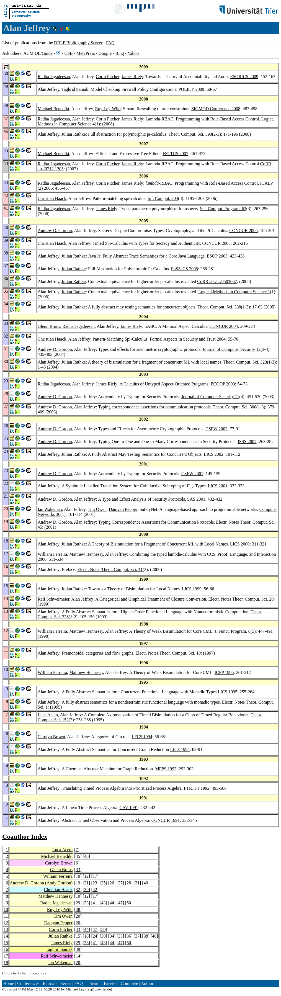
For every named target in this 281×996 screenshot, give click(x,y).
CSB (68, 53)
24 (95, 936)
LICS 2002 (213, 454)
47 (120, 902)
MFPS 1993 (165, 768)
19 (78, 883)
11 (6, 916)
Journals (49, 983)
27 (120, 883)
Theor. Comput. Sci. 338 (219, 307)
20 (78, 916)
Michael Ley (75, 989)
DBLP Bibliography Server (78, 42)
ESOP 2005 (217, 256)
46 (154, 936)
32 (78, 889)
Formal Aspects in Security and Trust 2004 (188, 339)
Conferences (28, 983)
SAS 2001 (196, 499)
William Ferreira (52, 554)
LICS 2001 (218, 485)
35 (120, 936)
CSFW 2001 (192, 473)
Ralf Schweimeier (53, 599)
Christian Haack (52, 198)
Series (65, 983)
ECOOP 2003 (223, 384)
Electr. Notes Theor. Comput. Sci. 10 (168, 653)
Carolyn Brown (51, 736)
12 (86, 876)
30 (103, 936)
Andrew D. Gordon (55, 230)
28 (129, 883)
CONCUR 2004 (224, 326)
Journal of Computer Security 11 (210, 396)
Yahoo (133, 53)
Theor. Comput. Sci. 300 (234, 407)
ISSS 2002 (247, 441)
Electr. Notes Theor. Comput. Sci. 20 (241, 599)
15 (78, 936)
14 (6, 936)
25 (103, 883)
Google (105, 53)
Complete (129, 983)
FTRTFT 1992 (197, 788)
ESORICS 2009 (244, 76)
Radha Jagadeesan (54, 76)
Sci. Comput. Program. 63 (223, 208)
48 (86, 856)
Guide (47, 53)
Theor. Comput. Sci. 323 (245, 362)
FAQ (110, 42)
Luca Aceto (48, 714)
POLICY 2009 (191, 89)
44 (112, 902)
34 (112, 936)
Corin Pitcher (107, 76)
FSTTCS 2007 (175, 153)
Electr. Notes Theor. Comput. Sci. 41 (110, 569)
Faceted (111, 983)
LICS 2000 (240, 544)
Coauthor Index (24, 836)
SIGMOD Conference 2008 (215, 108)
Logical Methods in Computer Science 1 (234, 291)
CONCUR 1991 (165, 820)
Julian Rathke (73, 134)
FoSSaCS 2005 (184, 268)
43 (103, 902)
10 (78, 876)
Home (8, 983)
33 (78, 869)
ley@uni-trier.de (99, 989)
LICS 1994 (180, 749)
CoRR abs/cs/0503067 (217, 281)
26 (112, 883)
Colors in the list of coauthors (24, 973)
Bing (119, 53)
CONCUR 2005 (243, 230)
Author (147, 983)
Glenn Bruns (49, 326)
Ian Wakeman (50, 509)
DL (37, 53)
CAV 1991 (129, 807)
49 (78, 949)
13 (6, 929)
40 (146, 883)
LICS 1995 (228, 691)
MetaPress (85, 53)
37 (137, 936)
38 (146, 936)
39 (86, 889)
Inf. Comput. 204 (163, 198)
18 (86, 936)
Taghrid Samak (74, 89)
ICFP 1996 (224, 672)
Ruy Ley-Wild (107, 108)
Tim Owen (97, 509)
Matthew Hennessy (86, 554)
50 (129, 902)
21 (86, 883)
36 (129, 936)
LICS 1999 (192, 588)
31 (137, 883)
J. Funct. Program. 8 (233, 631)
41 (95, 902)
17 (95, 876)
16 (6, 949)
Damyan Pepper (123, 509)
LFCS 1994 (142, 736)
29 (78, 902)
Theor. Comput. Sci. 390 (190, 134)
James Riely (132, 76)
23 (95, 883)
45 (78, 856)
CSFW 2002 (216, 428)
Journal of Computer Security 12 (232, 349)
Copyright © (11, 989)
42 (95, 889)
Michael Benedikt (53, 108)
